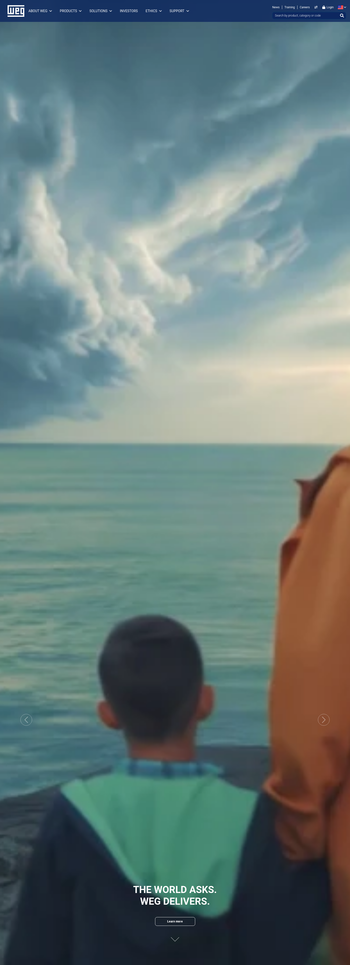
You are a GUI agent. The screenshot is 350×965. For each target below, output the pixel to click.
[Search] (342, 15)
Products (68, 11)
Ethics (151, 11)
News (276, 7)
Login (328, 7)
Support (177, 11)
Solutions (98, 11)
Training (289, 7)
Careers (305, 7)
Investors (129, 11)
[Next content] (175, 936)
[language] (341, 7)
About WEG (37, 11)
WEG (14, 11)
